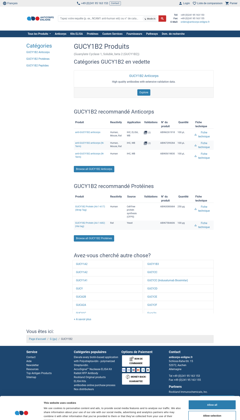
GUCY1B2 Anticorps (143, 76)
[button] (82, 319)
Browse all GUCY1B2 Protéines (94, 238)
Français (10, 3)
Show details (175, 413)
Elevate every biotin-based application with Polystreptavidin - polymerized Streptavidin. (96, 361)
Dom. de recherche (173, 33)
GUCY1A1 (82, 280)
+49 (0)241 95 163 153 (92, 3)
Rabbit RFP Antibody (86, 373)
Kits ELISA (76, 33)
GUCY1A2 (82, 264)
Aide (29, 361)
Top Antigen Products (39, 373)
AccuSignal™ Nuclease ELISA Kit (93, 369)
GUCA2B (81, 296)
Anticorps (60, 33)
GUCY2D (152, 288)
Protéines (92, 33)
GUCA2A (81, 304)
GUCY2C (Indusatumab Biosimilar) (167, 280)
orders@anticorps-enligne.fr (195, 22)
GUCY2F (152, 304)
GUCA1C (81, 313)
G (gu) (53, 339)
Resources (32, 369)
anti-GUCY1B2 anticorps (87, 132)
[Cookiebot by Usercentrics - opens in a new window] (21, 413)
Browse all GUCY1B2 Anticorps (94, 169)
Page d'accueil (37, 339)
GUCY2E (152, 296)
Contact (115, 3)
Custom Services (112, 33)
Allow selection (212, 395)
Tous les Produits (38, 33)
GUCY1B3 (153, 264)
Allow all (212, 384)
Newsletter (32, 365)
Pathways (152, 33)
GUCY (79, 288)
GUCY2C (152, 272)
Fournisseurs (134, 33)
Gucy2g (151, 313)
